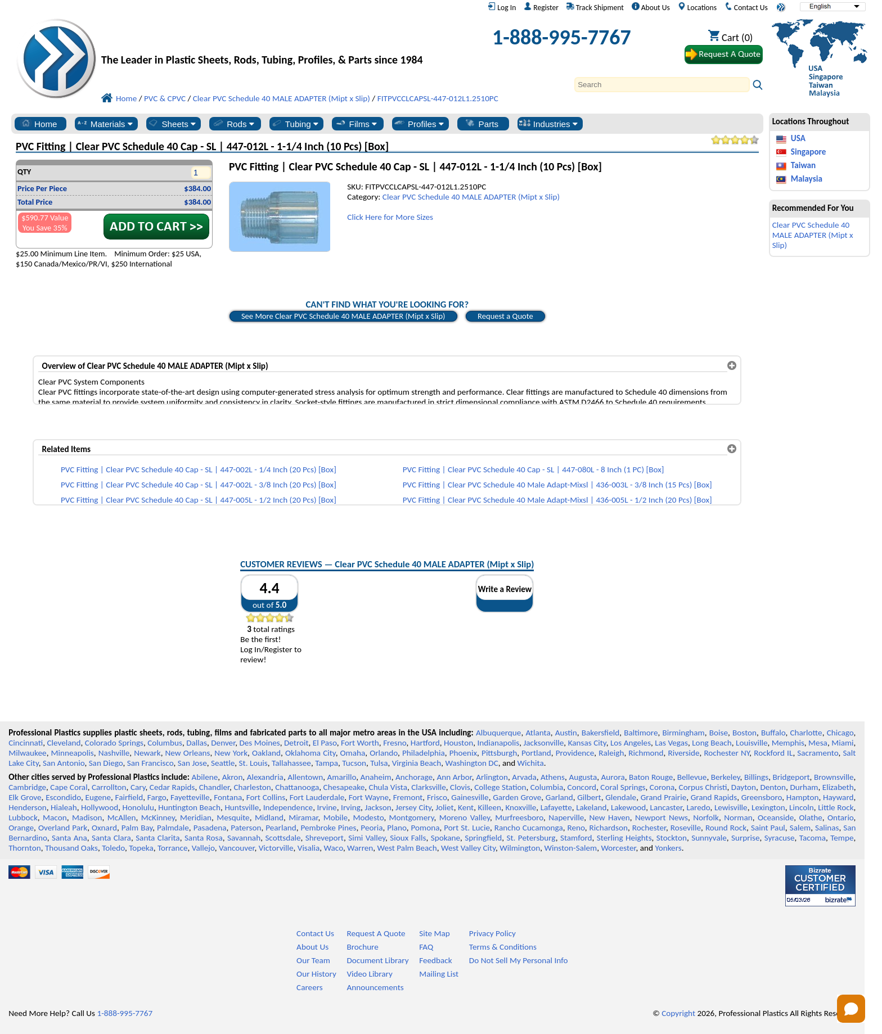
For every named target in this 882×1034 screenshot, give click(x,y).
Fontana (228, 797)
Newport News (661, 817)
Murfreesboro (519, 817)
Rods (233, 124)
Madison (87, 817)
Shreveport (324, 838)
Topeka (141, 848)
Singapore (808, 152)
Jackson (377, 807)
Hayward (838, 797)
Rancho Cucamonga (528, 828)
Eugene (98, 797)
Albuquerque (498, 733)
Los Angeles (630, 743)
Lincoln (801, 807)
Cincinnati (25, 743)
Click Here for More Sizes (390, 217)
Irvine (327, 807)
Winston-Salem (570, 848)
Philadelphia (423, 753)
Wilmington (520, 848)
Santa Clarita (158, 838)
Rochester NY (726, 753)
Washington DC (471, 763)
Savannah (243, 838)
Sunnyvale (709, 838)
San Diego (106, 763)
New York (231, 753)
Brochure (362, 947)
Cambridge (27, 787)
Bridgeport (791, 777)
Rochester (649, 828)
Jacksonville (544, 743)
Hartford (425, 743)
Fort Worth (360, 743)
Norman (738, 817)
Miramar (303, 817)
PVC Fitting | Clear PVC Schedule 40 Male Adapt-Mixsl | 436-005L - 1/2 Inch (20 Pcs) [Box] (557, 500)
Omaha (353, 753)
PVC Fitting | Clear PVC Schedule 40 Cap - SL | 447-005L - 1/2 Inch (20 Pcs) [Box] (198, 500)
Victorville (276, 848)
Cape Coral (68, 787)
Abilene (204, 777)
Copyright (678, 1013)
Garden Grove (517, 797)
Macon (55, 817)
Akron (232, 777)
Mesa (817, 743)
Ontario (840, 817)
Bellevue (692, 777)
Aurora (613, 777)
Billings (756, 777)
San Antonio (63, 763)
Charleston (252, 787)
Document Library (377, 960)
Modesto (368, 817)
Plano (396, 828)
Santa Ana (69, 838)
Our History (316, 974)
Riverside (684, 753)
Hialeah (64, 807)
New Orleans (187, 753)
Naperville (566, 817)
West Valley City (468, 848)
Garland (559, 797)
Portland (536, 753)
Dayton (743, 787)
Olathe (810, 817)
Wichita (531, 763)
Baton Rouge (651, 777)
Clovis (460, 787)
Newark (147, 753)
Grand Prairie (663, 797)
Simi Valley (366, 838)
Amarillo (341, 777)
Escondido (63, 797)
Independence (288, 807)
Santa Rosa (203, 838)
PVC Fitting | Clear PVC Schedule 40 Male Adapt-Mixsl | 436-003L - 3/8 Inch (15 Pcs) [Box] (557, 485)
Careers (309, 987)
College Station (500, 787)
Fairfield (129, 797)
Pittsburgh (499, 753)
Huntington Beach (189, 807)
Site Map (434, 933)
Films (356, 124)
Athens (553, 777)
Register (541, 7)
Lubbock (23, 817)
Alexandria (265, 777)
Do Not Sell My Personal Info (518, 960)
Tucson (354, 763)
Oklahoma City (310, 753)
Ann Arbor (453, 777)
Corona (662, 787)
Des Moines (259, 743)
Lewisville (731, 807)
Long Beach (712, 743)
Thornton (24, 848)
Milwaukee (27, 753)
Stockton (671, 838)
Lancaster (666, 807)
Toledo (113, 848)
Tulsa (379, 763)
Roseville (685, 828)
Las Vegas (671, 743)
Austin (566, 733)
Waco (333, 848)
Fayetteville (190, 797)
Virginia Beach (417, 763)
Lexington (768, 807)
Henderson (27, 807)
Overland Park (62, 828)
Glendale (620, 797)
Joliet (444, 807)
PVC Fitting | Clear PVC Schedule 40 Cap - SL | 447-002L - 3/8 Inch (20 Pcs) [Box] (198, 485)
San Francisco (150, 763)
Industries (548, 124)
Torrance (173, 848)
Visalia (309, 848)
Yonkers (668, 848)
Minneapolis (72, 753)
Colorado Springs (114, 743)
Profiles (418, 124)
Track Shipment (595, 7)
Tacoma (812, 838)
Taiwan (803, 165)
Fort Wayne (369, 797)
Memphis (788, 743)
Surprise (745, 838)
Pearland (281, 828)
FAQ (426, 947)
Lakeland (591, 807)
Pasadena (210, 828)
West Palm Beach (407, 848)
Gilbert (589, 797)
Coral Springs (622, 787)
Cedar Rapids (172, 787)
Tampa (326, 763)
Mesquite (233, 817)
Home (38, 124)
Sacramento (817, 753)
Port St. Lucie (467, 828)
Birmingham (684, 733)
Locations (697, 7)
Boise (718, 733)
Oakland (266, 753)
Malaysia (806, 179)
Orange (21, 828)
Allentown (305, 777)
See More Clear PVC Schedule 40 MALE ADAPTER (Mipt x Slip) (343, 316)
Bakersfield (600, 733)
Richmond (645, 753)
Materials (104, 124)
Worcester (618, 848)
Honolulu (138, 807)
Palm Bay (137, 828)
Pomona (425, 828)
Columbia (546, 787)
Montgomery (411, 817)
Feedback (435, 960)
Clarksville (428, 787)
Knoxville (520, 807)
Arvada (524, 777)
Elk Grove (24, 797)
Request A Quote (375, 933)
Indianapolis (499, 743)
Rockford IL (773, 753)
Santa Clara (111, 838)
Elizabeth (838, 787)
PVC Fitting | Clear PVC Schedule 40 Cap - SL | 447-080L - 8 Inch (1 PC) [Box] (533, 469)
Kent (466, 807)
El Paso (325, 743)
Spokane (445, 838)
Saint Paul (768, 828)
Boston (744, 733)
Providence (575, 753)
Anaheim (376, 777)
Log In (502, 7)
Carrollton (109, 787)
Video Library (369, 974)
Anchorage (414, 777)
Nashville (114, 753)
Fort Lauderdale (317, 797)
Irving (351, 807)
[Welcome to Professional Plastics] (270, 40)
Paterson (246, 828)
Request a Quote (505, 316)
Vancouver (237, 848)
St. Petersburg (531, 838)
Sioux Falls (408, 838)
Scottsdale (282, 838)
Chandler (214, 787)
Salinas (827, 828)
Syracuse (779, 838)
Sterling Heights (624, 838)
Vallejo (203, 848)
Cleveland (64, 743)
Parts (481, 124)
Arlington (492, 777)
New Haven (609, 817)
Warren (360, 848)
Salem (800, 828)
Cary (138, 787)
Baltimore (641, 733)
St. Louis (253, 763)
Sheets (171, 124)
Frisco (437, 797)
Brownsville (834, 777)
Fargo (156, 797)
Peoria (371, 828)
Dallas (196, 743)
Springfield (483, 838)
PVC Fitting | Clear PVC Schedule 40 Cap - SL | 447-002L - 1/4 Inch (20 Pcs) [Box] (198, 469)
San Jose (192, 763)
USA (798, 138)
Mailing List (438, 974)
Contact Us (746, 7)
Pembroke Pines (328, 828)
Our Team (313, 960)
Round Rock (725, 828)
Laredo (698, 807)
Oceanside (776, 817)
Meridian (196, 817)
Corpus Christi (703, 787)
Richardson (609, 828)
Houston (458, 743)
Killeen (489, 807)
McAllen (121, 817)
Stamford (576, 838)
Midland (269, 817)
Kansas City (587, 743)
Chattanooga (297, 787)
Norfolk (706, 817)
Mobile (335, 817)
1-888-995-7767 (561, 37)
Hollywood (99, 807)
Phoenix (463, 753)
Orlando (384, 753)
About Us (651, 7)
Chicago (840, 733)
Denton (773, 787)
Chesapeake (344, 787)
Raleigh (611, 753)
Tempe (841, 838)
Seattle (223, 763)
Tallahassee (291, 763)
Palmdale (173, 828)
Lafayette (556, 807)
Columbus (164, 743)
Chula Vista (388, 787)
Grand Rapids (714, 797)
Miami (842, 743)
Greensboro (761, 797)
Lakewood (628, 807)
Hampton (802, 797)
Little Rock (835, 807)
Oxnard (104, 828)
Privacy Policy (492, 933)
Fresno (394, 743)
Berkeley (725, 777)
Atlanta (537, 733)
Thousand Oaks (71, 848)
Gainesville (469, 797)
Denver (223, 743)
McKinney (158, 817)
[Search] (662, 84)
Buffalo (773, 733)
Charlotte (806, 733)
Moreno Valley (464, 817)
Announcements (374, 987)
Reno (576, 828)
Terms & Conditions (503, 947)
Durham (804, 787)
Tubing (294, 124)
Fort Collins (265, 797)
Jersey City (413, 807)
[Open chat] (851, 1009)
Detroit (296, 743)
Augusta (583, 777)
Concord (582, 787)
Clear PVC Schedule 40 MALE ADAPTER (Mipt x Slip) (471, 197)
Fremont (408, 797)
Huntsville (241, 807)
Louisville (751, 743)
